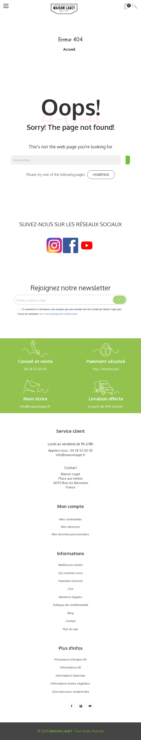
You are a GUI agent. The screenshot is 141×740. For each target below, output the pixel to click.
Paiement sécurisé (70, 581)
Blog (71, 613)
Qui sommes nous (70, 573)
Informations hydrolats (70, 675)
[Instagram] (81, 706)
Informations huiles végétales (70, 683)
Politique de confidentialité (70, 605)
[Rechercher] (65, 160)
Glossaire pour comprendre (70, 691)
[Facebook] (71, 706)
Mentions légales (70, 597)
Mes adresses (70, 526)
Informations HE (70, 667)
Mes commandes (70, 519)
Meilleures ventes (70, 565)
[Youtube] (90, 706)
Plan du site (70, 629)
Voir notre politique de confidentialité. (59, 314)
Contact (71, 621)
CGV (70, 589)
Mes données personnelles (70, 534)
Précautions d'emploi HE (70, 659)
